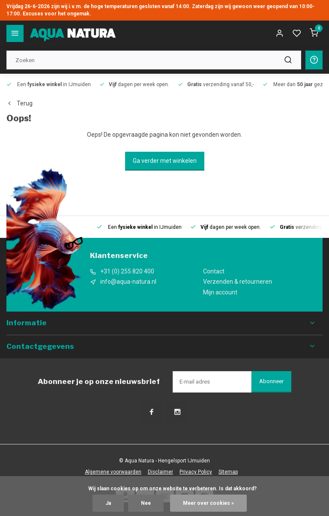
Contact (213, 271)
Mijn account (220, 292)
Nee (146, 503)
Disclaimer (160, 472)
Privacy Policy (195, 472)
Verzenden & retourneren (237, 281)
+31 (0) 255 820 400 (127, 271)
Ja (108, 503)
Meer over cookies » (208, 503)
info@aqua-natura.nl (128, 281)
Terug (19, 103)
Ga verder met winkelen (165, 160)
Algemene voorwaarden (113, 472)
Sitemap (228, 472)
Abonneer (271, 381)
